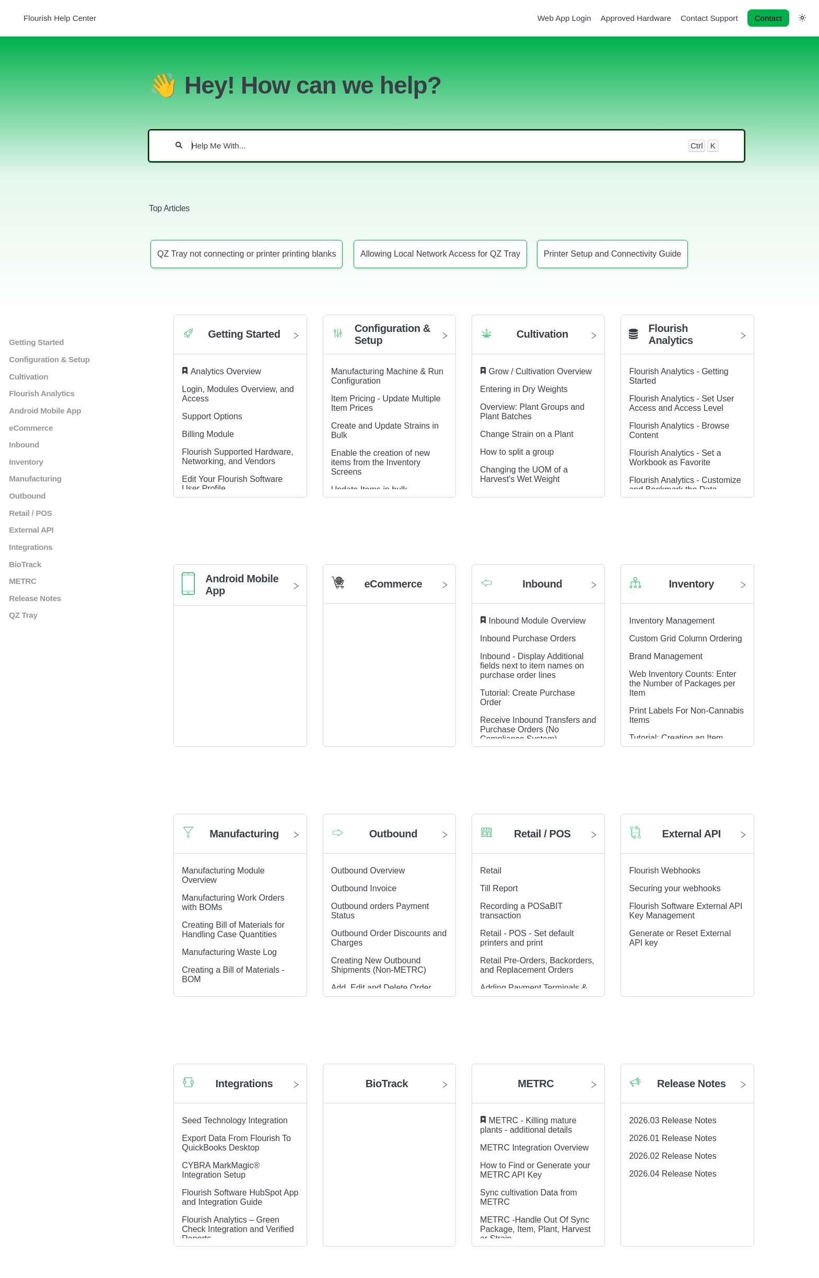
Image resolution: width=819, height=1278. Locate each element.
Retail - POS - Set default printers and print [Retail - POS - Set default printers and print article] (527, 938)
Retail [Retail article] (490, 870)
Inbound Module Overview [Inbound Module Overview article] (537, 620)
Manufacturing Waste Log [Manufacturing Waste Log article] (229, 952)
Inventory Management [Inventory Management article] (672, 620)
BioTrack (25, 564)
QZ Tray (23, 615)
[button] (802, 17)
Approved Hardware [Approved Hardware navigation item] (636, 18)
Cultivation (28, 376)
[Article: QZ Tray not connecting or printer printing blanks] (246, 254)
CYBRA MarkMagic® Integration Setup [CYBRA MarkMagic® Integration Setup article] (221, 1170)
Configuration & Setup (49, 359)
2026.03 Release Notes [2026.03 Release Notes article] (672, 1120)
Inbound (24, 444)
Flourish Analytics (41, 393)
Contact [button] (768, 18)
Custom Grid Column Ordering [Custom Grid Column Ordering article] (685, 638)
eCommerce (31, 427)
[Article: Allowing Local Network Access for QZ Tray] (440, 254)
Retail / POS (30, 513)
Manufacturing (35, 478)
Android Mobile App (45, 410)
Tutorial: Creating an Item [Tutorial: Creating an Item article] (676, 737)
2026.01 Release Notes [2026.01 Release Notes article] (672, 1138)
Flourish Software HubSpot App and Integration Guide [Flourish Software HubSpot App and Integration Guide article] (240, 1197)
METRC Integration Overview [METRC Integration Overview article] (534, 1147)
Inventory (26, 461)
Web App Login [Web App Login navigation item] (564, 18)
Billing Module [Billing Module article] (208, 434)
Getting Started (36, 342)
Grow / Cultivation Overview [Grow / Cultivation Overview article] (540, 371)
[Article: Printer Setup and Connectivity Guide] (612, 254)
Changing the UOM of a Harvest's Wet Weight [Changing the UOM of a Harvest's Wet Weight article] (524, 474)
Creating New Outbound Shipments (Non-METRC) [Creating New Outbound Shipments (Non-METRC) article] (378, 965)
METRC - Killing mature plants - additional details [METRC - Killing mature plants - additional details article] (528, 1125)
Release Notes (35, 598)
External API (31, 529)
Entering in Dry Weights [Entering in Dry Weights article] (524, 389)
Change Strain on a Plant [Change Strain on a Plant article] (527, 434)
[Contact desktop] (768, 18)
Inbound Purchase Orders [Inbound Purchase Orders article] (528, 638)
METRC (22, 581)
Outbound (27, 495)
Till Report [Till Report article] (499, 888)
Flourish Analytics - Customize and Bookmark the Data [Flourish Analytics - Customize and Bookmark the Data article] (685, 485)
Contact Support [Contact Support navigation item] (709, 18)
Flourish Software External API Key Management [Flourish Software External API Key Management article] (685, 911)
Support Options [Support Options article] (212, 416)
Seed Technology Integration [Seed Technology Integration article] (235, 1120)
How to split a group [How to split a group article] (517, 451)
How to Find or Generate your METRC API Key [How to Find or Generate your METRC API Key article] (535, 1170)
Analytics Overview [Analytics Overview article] (226, 371)
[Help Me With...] (436, 146)
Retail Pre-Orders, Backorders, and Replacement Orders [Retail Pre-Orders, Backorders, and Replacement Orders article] (537, 965)
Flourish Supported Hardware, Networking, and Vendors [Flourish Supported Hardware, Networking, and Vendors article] (237, 456)
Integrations (30, 547)
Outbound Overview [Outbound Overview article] (368, 870)
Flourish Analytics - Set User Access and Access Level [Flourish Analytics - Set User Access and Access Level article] (681, 403)
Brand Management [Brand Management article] (666, 656)
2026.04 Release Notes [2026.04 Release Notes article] (672, 1173)
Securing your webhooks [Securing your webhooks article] (674, 888)
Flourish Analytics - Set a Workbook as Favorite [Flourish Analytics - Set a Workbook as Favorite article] (675, 457)
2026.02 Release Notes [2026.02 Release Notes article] (672, 1156)
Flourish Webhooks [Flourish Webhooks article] (664, 870)
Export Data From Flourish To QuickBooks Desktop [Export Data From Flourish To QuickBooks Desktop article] (236, 1143)
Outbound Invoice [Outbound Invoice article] (363, 888)
